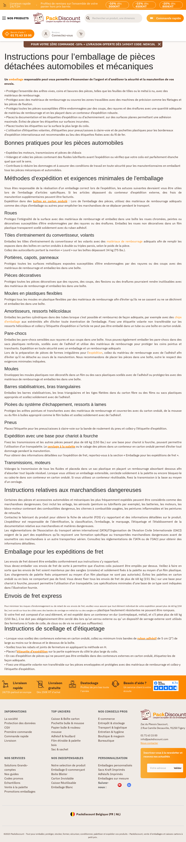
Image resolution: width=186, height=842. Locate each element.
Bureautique (106, 740)
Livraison (10, 740)
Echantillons (12, 783)
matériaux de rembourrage (125, 241)
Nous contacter (149, 743)
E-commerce (106, 719)
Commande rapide (16, 736)
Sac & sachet (59, 749)
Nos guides (11, 774)
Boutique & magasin (111, 736)
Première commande (18, 732)
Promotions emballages (19, 791)
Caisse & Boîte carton (65, 719)
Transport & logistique (112, 727)
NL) (118, 814)
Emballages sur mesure (113, 778)
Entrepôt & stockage (111, 723)
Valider (177, 768)
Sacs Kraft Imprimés (111, 769)
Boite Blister (59, 774)
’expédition (95, 352)
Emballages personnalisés (115, 765)
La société (11, 719)
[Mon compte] (57, 33)
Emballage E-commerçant (68, 769)
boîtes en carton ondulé (50, 201)
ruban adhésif (147, 638)
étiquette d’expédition (32, 651)
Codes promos (13, 778)
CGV (7, 727)
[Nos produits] (15, 18)
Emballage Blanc (62, 787)
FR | (113, 814)
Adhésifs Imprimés (110, 774)
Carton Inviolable (62, 778)
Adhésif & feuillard (63, 736)
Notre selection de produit (68, 765)
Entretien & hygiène (111, 732)
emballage (16, 79)
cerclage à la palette (61, 446)
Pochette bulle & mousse (67, 723)
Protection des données (20, 723)
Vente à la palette (16, 787)
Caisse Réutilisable (63, 783)
